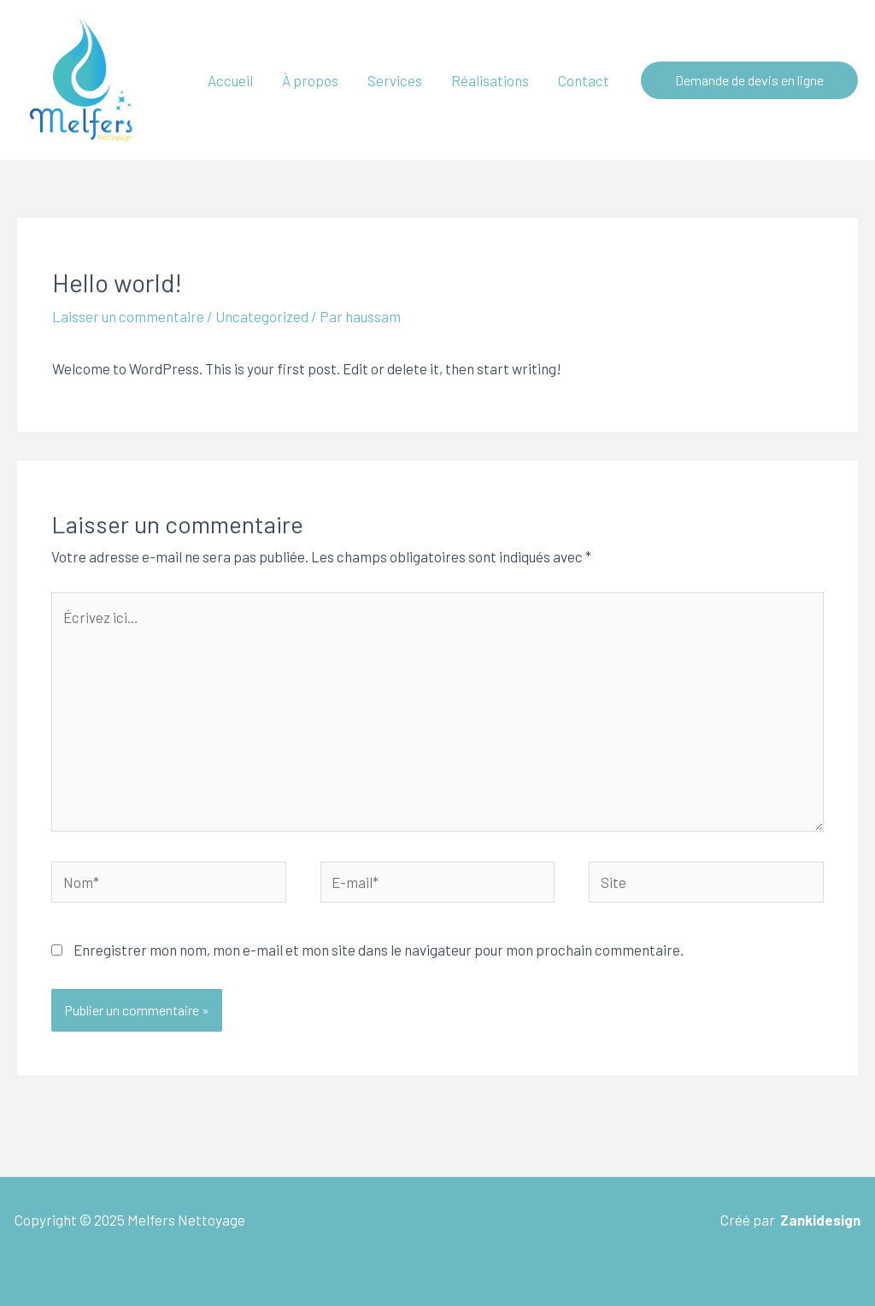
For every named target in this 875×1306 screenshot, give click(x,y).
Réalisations (490, 80)
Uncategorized (261, 316)
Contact (583, 80)
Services (394, 80)
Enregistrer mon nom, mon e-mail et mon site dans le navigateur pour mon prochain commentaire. (378, 949)
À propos (310, 80)
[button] (749, 80)
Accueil (230, 80)
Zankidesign (820, 1219)
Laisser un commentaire (128, 316)
